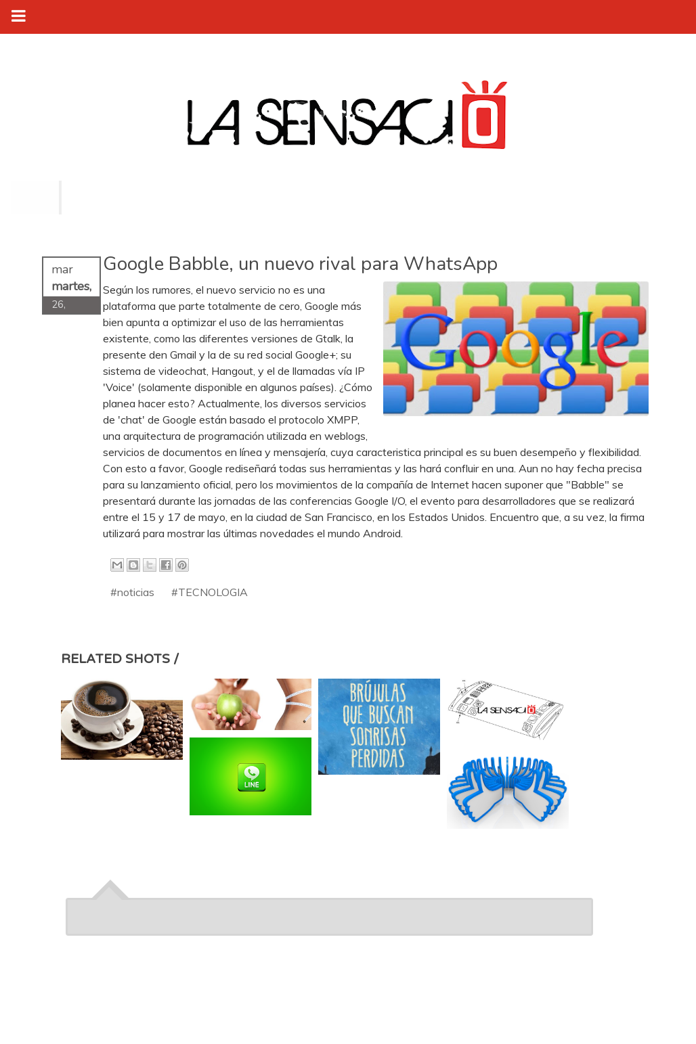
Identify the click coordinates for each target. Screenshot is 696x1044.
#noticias (132, 592)
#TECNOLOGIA (209, 592)
